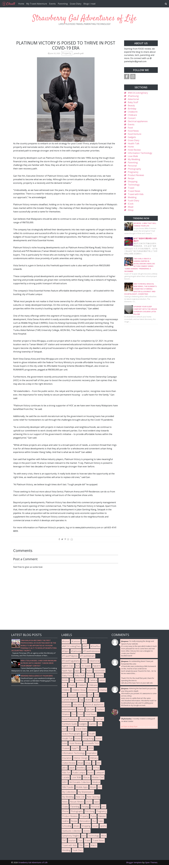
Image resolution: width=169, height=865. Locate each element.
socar (95, 825)
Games (92, 723)
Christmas (92, 690)
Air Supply (86, 665)
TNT (64, 840)
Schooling (66, 825)
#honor (65, 641)
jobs (89, 767)
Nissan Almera (77, 801)
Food (130, 127)
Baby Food (67, 675)
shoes (76, 825)
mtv (99, 787)
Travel (131, 187)
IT (94, 762)
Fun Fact (99, 719)
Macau (86, 777)
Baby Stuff (133, 102)
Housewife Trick (91, 743)
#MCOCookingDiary (138, 92)
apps (77, 670)
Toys (80, 840)
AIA (77, 665)
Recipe (131, 178)
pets (104, 806)
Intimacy (94, 757)
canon (102, 680)
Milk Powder (68, 787)
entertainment (68, 709)
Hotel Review (134, 149)
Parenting (63, 3)
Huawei (65, 748)
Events (52, 3)
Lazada (65, 777)
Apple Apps (67, 670)
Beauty (131, 105)
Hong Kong (88, 738)
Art (83, 670)
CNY (64, 694)
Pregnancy (133, 172)
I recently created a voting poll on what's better (138, 720)
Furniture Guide (69, 723)
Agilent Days (68, 665)
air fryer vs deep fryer (129, 726)
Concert (132, 118)
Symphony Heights (70, 835)
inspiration (92, 753)
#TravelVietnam (87, 655)
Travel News (134, 191)
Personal (132, 165)
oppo (96, 801)
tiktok (103, 835)
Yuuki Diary (133, 200)
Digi (81, 699)
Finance (66, 714)
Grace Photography (71, 733)
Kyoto (90, 772)
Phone (65, 811)
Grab (70, 728)
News (65, 801)
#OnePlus (95, 646)
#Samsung (133, 96)
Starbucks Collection (71, 830)
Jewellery (81, 767)
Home (21, 3)
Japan (72, 767)
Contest (82, 694)
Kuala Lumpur (79, 772)
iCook (130, 203)
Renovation (84, 821)
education (78, 704)
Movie (93, 787)
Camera (93, 680)
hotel (64, 743)
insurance (66, 757)
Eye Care (90, 709)
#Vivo (84, 660)
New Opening (93, 796)
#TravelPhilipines (70, 655)
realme (65, 821)
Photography (134, 168)
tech (84, 835)
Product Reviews (136, 175)
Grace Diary (75, 3)
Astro (89, 670)
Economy (66, 704)
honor (99, 738)
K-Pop (96, 767)
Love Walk (133, 156)
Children (66, 690)
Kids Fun (66, 772)
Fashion (100, 709)
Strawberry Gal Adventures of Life (84, 18)
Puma (93, 816)
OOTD (89, 801)
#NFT (85, 646)
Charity (72, 685)
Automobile (99, 670)
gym (85, 733)
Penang (85, 806)
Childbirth (133, 111)
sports (103, 825)
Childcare (132, 115)
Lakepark (100, 772)
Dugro (97, 699)
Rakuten (102, 816)
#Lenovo (76, 641)
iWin (99, 762)
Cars (64, 685)
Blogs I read (89, 3)
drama (88, 699)
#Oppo (65, 651)
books (65, 680)
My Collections (69, 791)
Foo (74, 714)
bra (71, 680)
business (80, 680)
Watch (94, 845)
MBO (64, 782)
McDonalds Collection (79, 782)
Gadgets (132, 137)
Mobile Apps (82, 787)
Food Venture (134, 134)
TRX (81, 845)
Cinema (102, 690)
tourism (72, 840)
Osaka (65, 806)
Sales (100, 821)
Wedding (132, 197)
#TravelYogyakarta (71, 660)
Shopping (132, 181)
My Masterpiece (85, 791)
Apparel (96, 665)
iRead (130, 206)
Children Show (79, 690)
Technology (134, 184)
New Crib (80, 796)
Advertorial (133, 99)
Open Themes (151, 862)
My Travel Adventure (36, 3)
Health (92, 733)
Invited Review (69, 762)
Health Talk (133, 143)
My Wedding (134, 159)
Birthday (132, 108)
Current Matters (69, 699)
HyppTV (75, 748)
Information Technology (140, 153)
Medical (96, 782)
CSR (96, 694)
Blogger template (134, 862)
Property (67, 53)
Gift (100, 723)
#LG (84, 641)
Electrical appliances (138, 121)
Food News (133, 130)
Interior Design (81, 757)
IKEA (91, 748)
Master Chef (98, 777)
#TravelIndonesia (91, 651)
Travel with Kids (136, 194)
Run (94, 821)
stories (86, 830)
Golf (64, 728)
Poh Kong (89, 811)
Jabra (64, 767)
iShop (130, 210)
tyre (86, 845)
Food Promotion (70, 719)
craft (90, 694)
